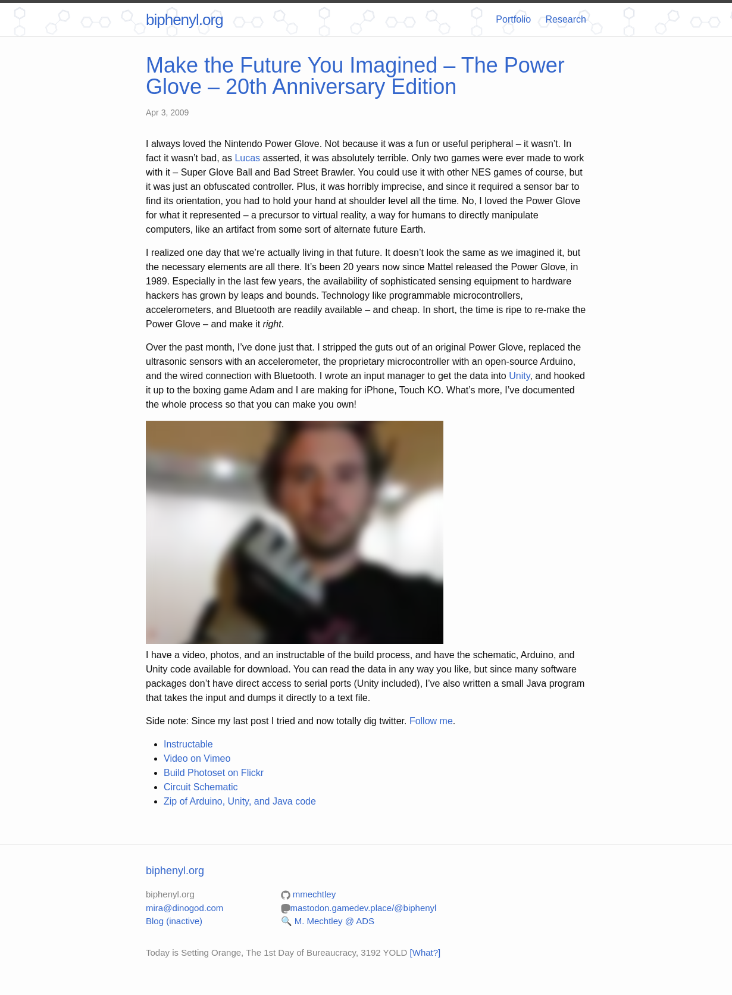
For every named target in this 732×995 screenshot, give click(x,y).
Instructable (188, 744)
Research (566, 19)
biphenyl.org (184, 20)
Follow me (431, 721)
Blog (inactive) (174, 921)
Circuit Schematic (200, 787)
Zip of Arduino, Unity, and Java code (240, 801)
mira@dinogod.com (184, 908)
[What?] (425, 952)
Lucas (247, 158)
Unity (519, 376)
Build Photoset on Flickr (214, 773)
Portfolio (513, 19)
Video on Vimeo (197, 758)
